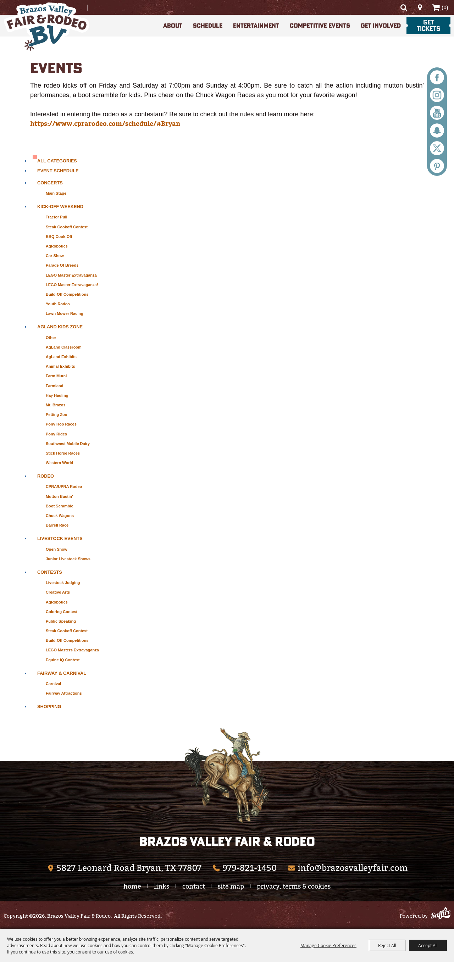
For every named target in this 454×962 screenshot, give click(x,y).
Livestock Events (60, 538)
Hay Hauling (57, 395)
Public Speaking (61, 621)
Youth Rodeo (58, 304)
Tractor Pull (56, 217)
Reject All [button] (387, 945)
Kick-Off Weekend (60, 206)
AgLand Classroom (64, 347)
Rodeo (45, 476)
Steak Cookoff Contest (67, 227)
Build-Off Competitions (67, 294)
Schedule (207, 25)
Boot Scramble (59, 506)
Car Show (55, 256)
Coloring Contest (61, 612)
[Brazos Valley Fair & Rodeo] (46, 28)
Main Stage (56, 193)
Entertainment (256, 25)
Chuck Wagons (60, 515)
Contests (49, 572)
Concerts (50, 182)
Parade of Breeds (62, 265)
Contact (193, 886)
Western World (59, 463)
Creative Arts (58, 592)
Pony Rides (56, 434)
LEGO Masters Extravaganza (72, 650)
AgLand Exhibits (61, 357)
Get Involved (381, 25)
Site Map (231, 886)
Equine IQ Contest (62, 660)
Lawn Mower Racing (64, 313)
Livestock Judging (63, 582)
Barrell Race (57, 525)
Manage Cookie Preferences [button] (328, 945)
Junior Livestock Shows (68, 559)
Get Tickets (428, 25)
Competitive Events (320, 25)
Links (161, 886)
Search (403, 7)
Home (132, 886)
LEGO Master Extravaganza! (72, 285)
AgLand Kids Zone (60, 326)
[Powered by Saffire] (440, 914)
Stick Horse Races (63, 453)
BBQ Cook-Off (59, 236)
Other (51, 337)
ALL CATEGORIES (57, 160)
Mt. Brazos (56, 405)
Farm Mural (56, 376)
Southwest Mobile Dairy (68, 443)
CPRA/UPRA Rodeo (64, 486)
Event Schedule (58, 170)
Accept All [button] (428, 945)
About (172, 25)
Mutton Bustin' (59, 496)
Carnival (53, 684)
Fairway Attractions (64, 693)
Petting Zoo (56, 414)
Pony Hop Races (61, 424)
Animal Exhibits (60, 366)
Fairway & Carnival (61, 673)
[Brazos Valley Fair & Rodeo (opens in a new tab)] (123, 868)
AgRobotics (57, 246)
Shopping (49, 706)
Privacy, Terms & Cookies (294, 886)
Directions (419, 7)
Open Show (56, 549)
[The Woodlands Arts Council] (227, 775)
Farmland (54, 386)
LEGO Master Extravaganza (71, 275)
